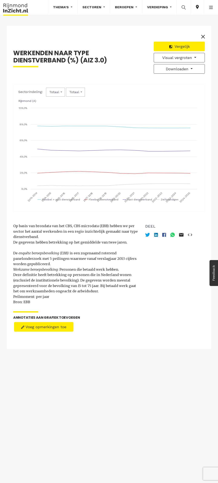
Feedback (214, 273)
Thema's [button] (61, 7)
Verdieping (158, 7)
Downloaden (178, 69)
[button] (184, 7)
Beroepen (125, 7)
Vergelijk (179, 46)
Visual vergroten (177, 57)
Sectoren (92, 7)
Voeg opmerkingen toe (43, 327)
